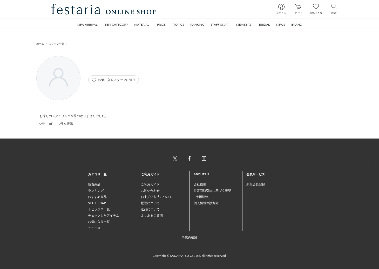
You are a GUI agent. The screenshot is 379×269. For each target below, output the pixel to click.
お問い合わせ (150, 190)
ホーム (40, 43)
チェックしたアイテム (103, 215)
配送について (150, 203)
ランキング (96, 190)
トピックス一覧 (99, 209)
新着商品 (94, 184)
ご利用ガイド (150, 184)
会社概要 (200, 184)
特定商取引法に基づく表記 (212, 190)
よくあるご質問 (152, 215)
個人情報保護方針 (206, 203)
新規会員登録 (255, 184)
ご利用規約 (201, 197)
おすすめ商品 (97, 197)
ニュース (94, 228)
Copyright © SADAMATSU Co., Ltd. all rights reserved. (190, 256)
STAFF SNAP (97, 203)
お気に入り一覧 (99, 222)
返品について (150, 209)
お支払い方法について (156, 197)
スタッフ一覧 (56, 43)
